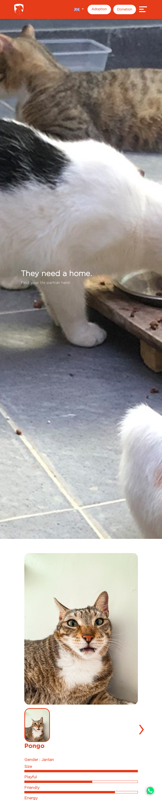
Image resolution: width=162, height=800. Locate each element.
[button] (79, 9)
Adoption (99, 9)
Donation (124, 9)
